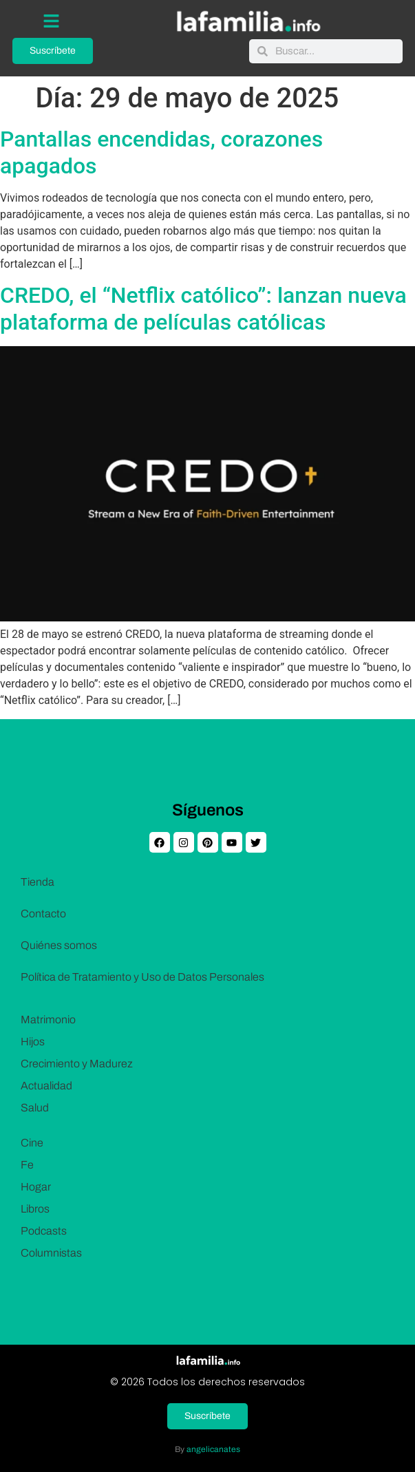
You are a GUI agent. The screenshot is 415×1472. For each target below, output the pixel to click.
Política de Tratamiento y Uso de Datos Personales (142, 977)
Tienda (37, 882)
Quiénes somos (59, 945)
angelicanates (213, 1449)
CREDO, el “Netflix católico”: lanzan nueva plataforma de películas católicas (203, 308)
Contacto (43, 913)
